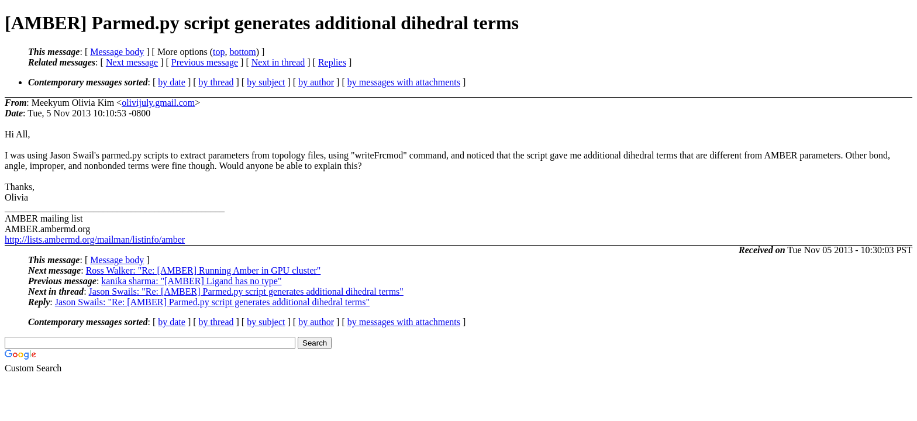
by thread (216, 82)
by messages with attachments (403, 82)
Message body (117, 52)
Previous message (204, 62)
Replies (332, 62)
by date (171, 82)
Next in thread (278, 62)
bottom (242, 52)
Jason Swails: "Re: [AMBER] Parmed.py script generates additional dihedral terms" (246, 291)
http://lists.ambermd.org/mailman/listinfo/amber (95, 239)
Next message (132, 62)
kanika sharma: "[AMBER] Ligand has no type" (191, 281)
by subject (266, 82)
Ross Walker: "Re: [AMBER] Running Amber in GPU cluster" (203, 270)
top (219, 52)
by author (316, 82)
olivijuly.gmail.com (158, 103)
